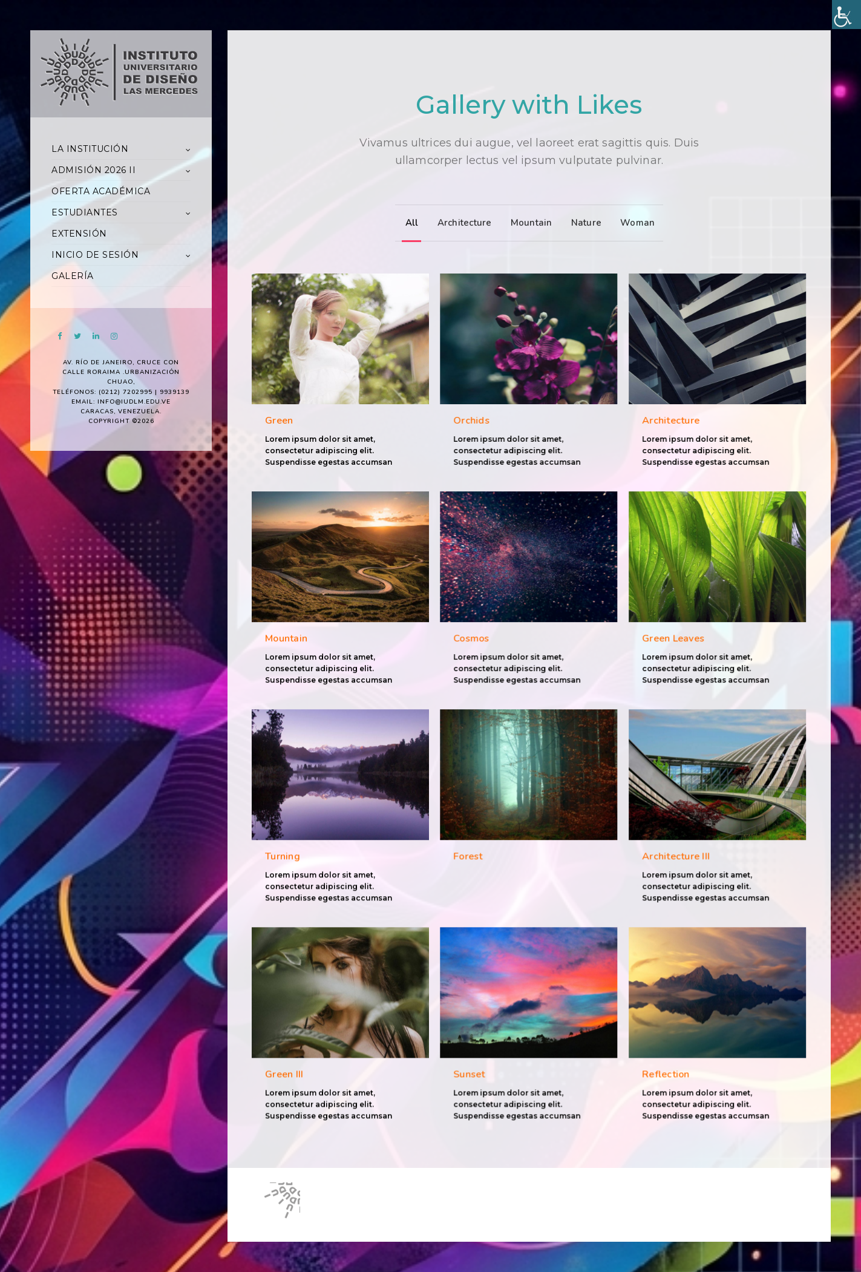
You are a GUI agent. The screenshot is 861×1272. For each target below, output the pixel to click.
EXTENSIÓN (79, 233)
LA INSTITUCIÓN (89, 148)
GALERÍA (72, 275)
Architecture (461, 223)
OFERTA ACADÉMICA (100, 191)
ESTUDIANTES (84, 212)
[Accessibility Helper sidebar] (846, 14)
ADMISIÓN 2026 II (93, 170)
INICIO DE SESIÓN (95, 254)
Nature (583, 223)
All (409, 223)
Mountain (528, 223)
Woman (634, 223)
